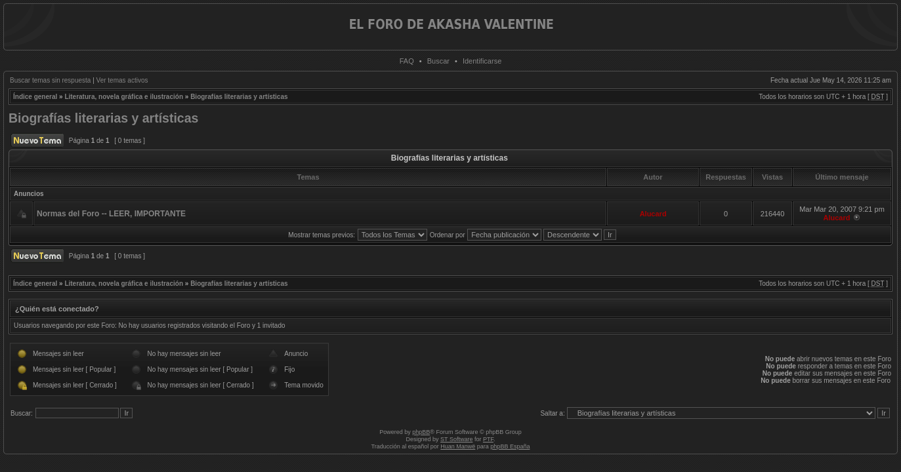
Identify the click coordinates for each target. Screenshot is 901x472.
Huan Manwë (457, 446)
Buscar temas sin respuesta (50, 80)
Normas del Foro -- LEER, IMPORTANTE (111, 213)
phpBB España (510, 446)
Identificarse (482, 61)
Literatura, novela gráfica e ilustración (123, 96)
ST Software (456, 439)
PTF (488, 439)
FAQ (407, 61)
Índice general (35, 96)
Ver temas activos (122, 80)
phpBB (421, 432)
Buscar (438, 61)
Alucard (653, 214)
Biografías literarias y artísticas (238, 96)
